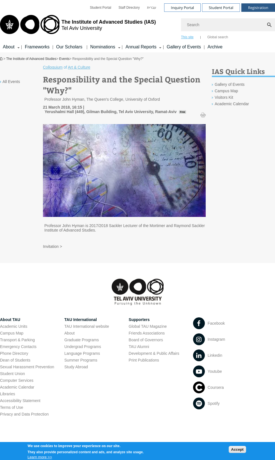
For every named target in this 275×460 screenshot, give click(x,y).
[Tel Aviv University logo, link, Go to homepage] (78, 26)
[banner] (137, 26)
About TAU (10, 319)
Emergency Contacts (18, 346)
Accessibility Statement (20, 400)
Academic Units (13, 326)
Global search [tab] (217, 37)
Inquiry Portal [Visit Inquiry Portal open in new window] (182, 7)
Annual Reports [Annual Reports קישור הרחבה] (140, 46)
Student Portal (100, 8)
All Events (11, 81)
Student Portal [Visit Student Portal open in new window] (221, 7)
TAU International (80, 319)
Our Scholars (70, 46)
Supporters (139, 319)
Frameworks (37, 46)
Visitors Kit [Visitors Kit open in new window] (224, 97)
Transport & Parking (17, 340)
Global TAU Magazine (148, 326)
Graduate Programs (81, 340)
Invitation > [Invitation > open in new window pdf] (52, 246)
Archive (215, 46)
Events (64, 59)
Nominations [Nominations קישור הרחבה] (102, 46)
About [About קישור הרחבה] (9, 46)
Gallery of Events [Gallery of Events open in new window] (230, 84)
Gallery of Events (184, 46)
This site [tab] (187, 37)
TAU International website (86, 326)
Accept (237, 451)
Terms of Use (11, 407)
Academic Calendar (17, 387)
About (69, 333)
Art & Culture (79, 67)
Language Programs (82, 353)
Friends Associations (147, 333)
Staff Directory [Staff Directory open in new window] (129, 8)
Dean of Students (15, 360)
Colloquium (53, 67)
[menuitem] (100, 8)
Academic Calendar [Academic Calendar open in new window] (232, 104)
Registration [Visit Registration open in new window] (258, 7)
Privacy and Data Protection (24, 414)
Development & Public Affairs (154, 353)
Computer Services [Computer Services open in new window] (16, 380)
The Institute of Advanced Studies (31, 59)
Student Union (12, 373)
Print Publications (144, 360)
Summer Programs (80, 360)
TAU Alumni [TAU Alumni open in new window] (139, 346)
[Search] (228, 24)
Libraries (7, 394)
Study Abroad (76, 367)
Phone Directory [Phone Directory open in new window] (14, 353)
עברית (151, 8)
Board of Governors (146, 340)
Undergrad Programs (82, 346)
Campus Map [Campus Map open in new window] (226, 91)
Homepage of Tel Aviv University (2, 58)
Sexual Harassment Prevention (27, 367)
